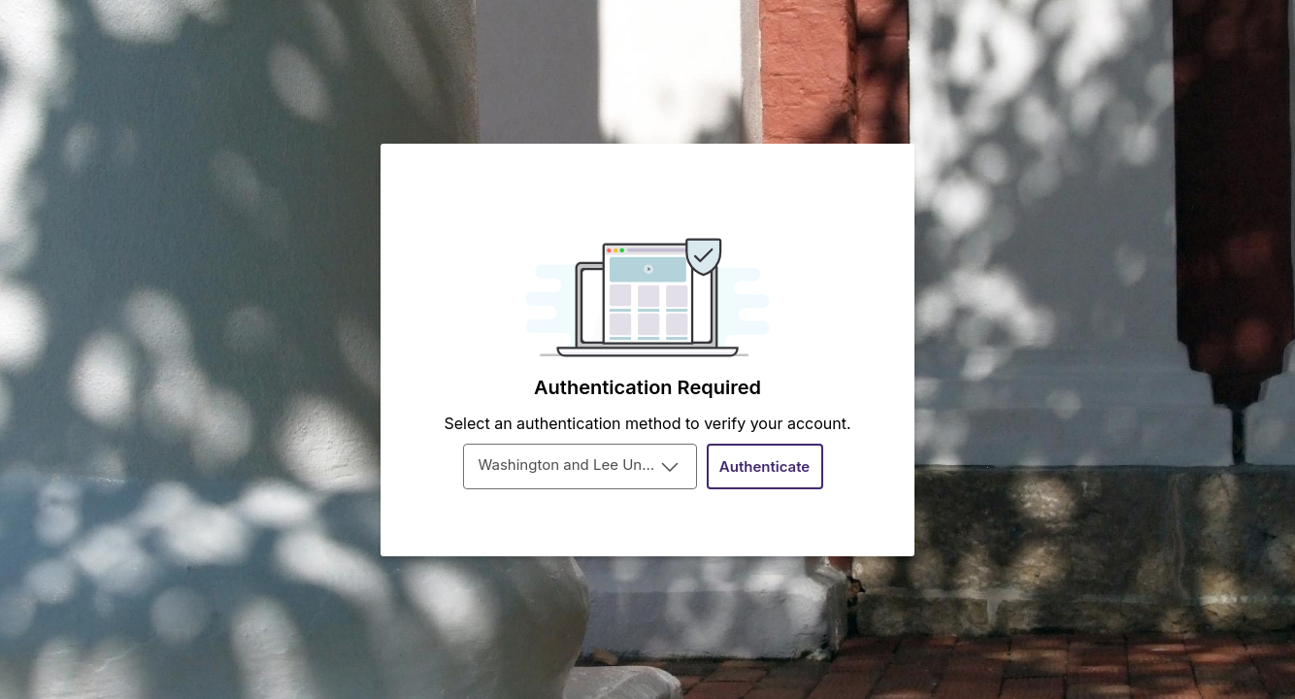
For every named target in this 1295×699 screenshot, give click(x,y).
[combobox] (580, 466)
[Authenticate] (765, 466)
